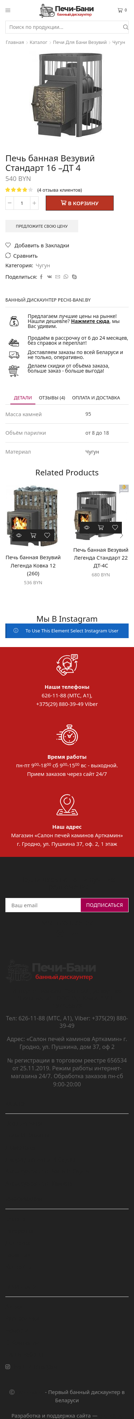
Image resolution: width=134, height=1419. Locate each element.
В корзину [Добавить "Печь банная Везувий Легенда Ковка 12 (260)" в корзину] (33, 535)
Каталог (38, 42)
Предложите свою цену (42, 226)
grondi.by (111, 1415)
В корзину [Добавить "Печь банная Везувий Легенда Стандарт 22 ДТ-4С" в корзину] (101, 528)
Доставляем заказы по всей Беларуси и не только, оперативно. (75, 354)
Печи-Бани (30, 1391)
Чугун (119, 42)
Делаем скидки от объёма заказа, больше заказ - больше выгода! (69, 368)
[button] (12, 536)
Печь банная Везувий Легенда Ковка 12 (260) (33, 565)
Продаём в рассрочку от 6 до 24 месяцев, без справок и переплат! (78, 340)
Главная (15, 42)
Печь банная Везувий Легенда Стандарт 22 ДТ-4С (101, 557)
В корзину (83, 203)
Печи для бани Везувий (80, 42)
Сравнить (25, 255)
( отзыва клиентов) (59, 190)
